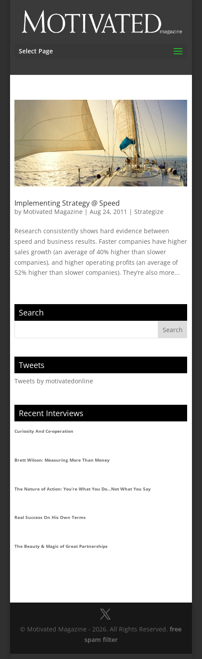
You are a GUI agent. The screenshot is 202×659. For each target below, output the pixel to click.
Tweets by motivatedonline (53, 381)
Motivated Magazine (53, 211)
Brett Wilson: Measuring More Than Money (62, 460)
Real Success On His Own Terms (50, 517)
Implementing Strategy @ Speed (67, 203)
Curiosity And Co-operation (43, 431)
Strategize (149, 211)
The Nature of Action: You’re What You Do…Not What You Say (82, 489)
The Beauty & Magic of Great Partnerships (61, 546)
